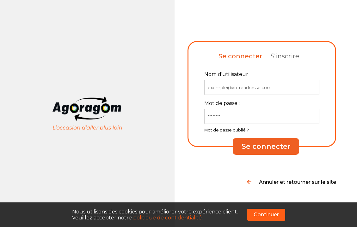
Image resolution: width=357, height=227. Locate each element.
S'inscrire (284, 56)
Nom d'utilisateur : (227, 74)
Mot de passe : (222, 103)
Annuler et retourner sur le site (291, 182)
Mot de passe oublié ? (226, 130)
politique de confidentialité (167, 218)
